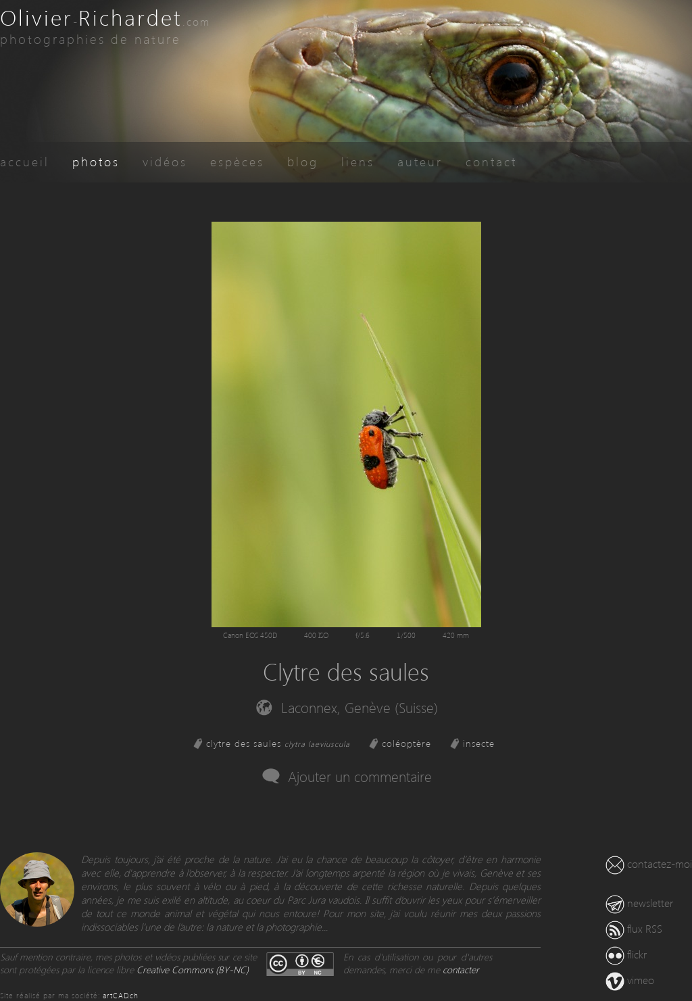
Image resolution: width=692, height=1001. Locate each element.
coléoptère (406, 743)
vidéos (165, 161)
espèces (237, 161)
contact (491, 161)
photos (96, 161)
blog (302, 161)
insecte (479, 743)
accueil (24, 161)
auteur (420, 161)
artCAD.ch (121, 995)
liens (357, 161)
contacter (461, 969)
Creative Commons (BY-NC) (193, 969)
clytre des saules (278, 743)
